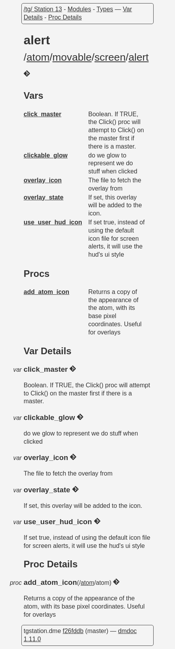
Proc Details (65, 17)
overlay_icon (43, 180)
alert (138, 57)
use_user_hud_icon (53, 222)
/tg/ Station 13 (43, 9)
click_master (42, 114)
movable (72, 57)
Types (104, 9)
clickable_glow (46, 155)
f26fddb (73, 631)
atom (37, 57)
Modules (79, 9)
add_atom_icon (46, 292)
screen (110, 57)
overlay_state (43, 197)
